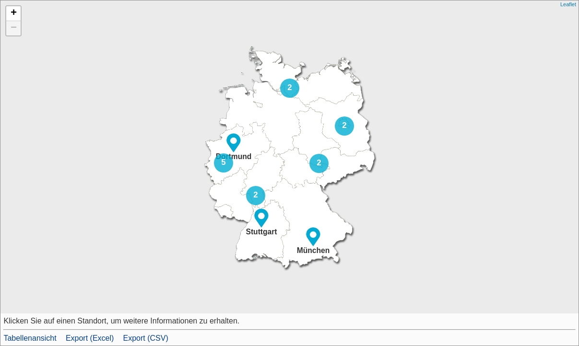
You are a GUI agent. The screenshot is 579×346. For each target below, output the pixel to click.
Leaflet (568, 4)
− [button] (14, 28)
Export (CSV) (145, 338)
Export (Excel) (90, 338)
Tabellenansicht (29, 338)
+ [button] (14, 13)
